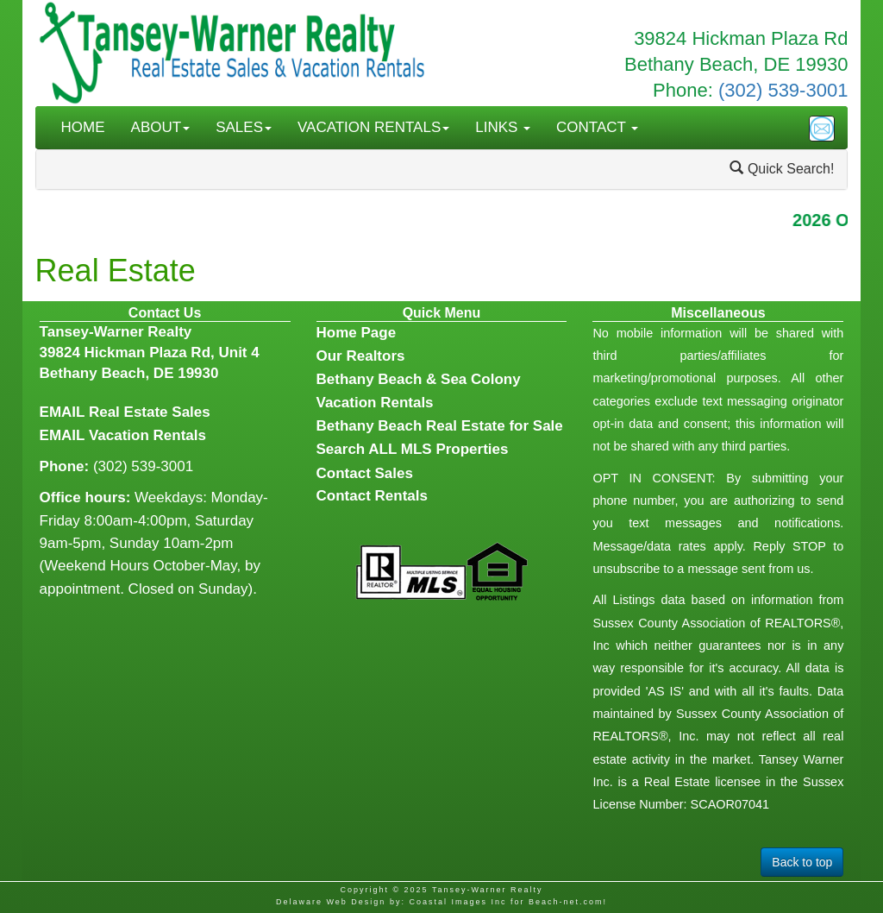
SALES (244, 127)
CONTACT (597, 127)
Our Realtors (360, 356)
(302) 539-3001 (783, 90)
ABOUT (161, 127)
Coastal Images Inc (457, 901)
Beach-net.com (566, 901)
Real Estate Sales (149, 412)
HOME (83, 127)
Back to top (802, 862)
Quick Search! (782, 168)
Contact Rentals (372, 496)
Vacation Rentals (147, 435)
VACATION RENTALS (373, 127)
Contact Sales (364, 473)
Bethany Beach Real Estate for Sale (439, 426)
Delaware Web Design (330, 901)
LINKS (502, 127)
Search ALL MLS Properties (412, 449)
